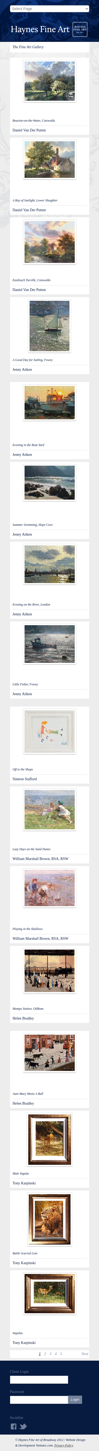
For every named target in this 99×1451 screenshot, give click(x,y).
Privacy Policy (63, 1445)
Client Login (19, 1372)
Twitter (23, 1426)
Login (75, 1399)
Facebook (13, 1426)
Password (17, 1392)
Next (85, 1354)
